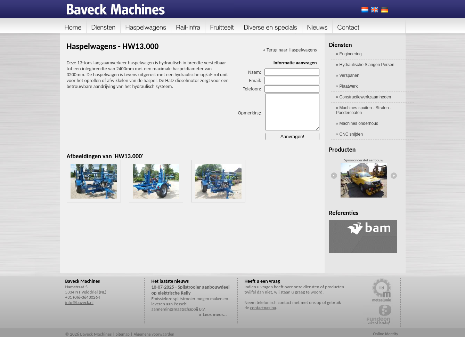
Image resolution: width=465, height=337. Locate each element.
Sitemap (123, 334)
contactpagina (263, 307)
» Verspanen (347, 75)
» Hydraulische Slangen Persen (365, 64)
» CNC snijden (349, 134)
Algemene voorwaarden (154, 334)
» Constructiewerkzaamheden (363, 97)
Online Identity (385, 333)
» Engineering (349, 53)
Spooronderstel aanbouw (363, 160)
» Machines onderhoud (357, 123)
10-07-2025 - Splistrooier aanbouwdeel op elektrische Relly (191, 290)
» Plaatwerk (347, 86)
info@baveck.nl (79, 302)
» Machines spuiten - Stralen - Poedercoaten (363, 110)
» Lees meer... (213, 315)
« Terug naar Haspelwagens (290, 50)
